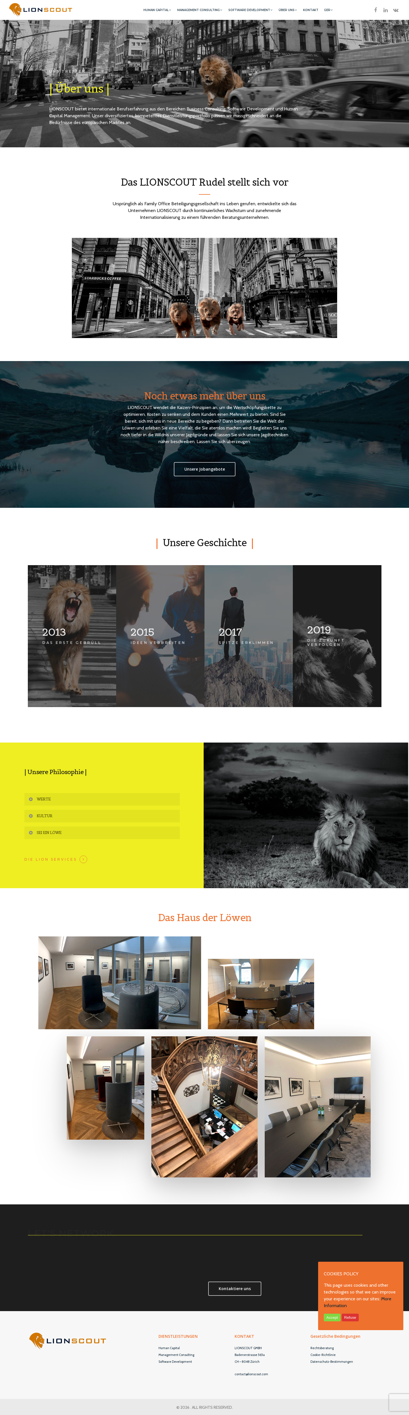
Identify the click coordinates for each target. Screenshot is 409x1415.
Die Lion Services (50, 859)
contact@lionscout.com (251, 1374)
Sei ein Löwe (44, 832)
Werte (39, 799)
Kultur (40, 815)
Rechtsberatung (322, 1348)
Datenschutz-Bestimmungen (331, 1362)
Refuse (350, 1317)
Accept (332, 1317)
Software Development (175, 1362)
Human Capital (169, 1348)
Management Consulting (176, 1355)
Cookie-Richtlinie (323, 1355)
